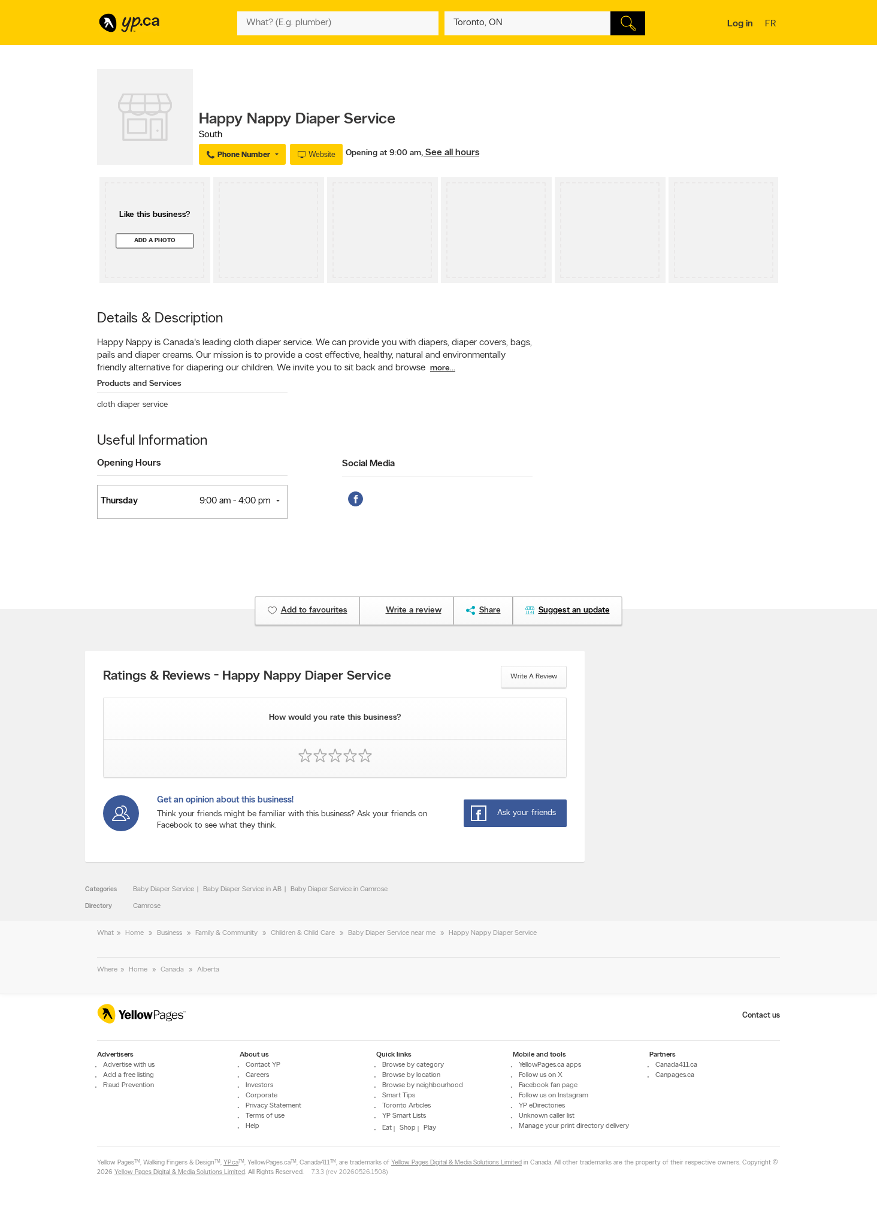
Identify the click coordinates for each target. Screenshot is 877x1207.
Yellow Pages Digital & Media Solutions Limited (456, 1163)
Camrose (147, 906)
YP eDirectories (542, 1105)
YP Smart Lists (404, 1116)
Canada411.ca (676, 1065)
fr (772, 24)
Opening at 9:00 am (383, 153)
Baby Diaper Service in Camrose (339, 889)
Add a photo (155, 240)
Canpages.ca (674, 1075)
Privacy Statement (273, 1105)
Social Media (368, 464)
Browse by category (413, 1065)
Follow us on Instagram (553, 1095)
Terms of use (265, 1116)
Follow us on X (541, 1075)
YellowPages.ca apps (550, 1065)
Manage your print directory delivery (574, 1126)
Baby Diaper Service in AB (242, 889)
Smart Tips (398, 1095)
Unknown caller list (546, 1116)
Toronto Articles (406, 1105)
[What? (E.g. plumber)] (337, 23)
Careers (257, 1075)
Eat (387, 1127)
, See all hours (450, 153)
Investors (259, 1085)
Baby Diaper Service (163, 889)
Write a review (533, 676)
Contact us (761, 1015)
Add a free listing (128, 1075)
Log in (740, 24)
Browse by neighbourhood (422, 1085)
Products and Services (139, 383)
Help (252, 1126)
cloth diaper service (132, 404)
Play (430, 1127)
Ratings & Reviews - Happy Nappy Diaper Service (247, 676)
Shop (408, 1127)
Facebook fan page (548, 1085)
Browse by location (411, 1075)
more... (442, 368)
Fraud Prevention (128, 1085)
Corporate (261, 1095)
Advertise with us (129, 1065)
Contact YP (263, 1065)
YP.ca (230, 1163)
